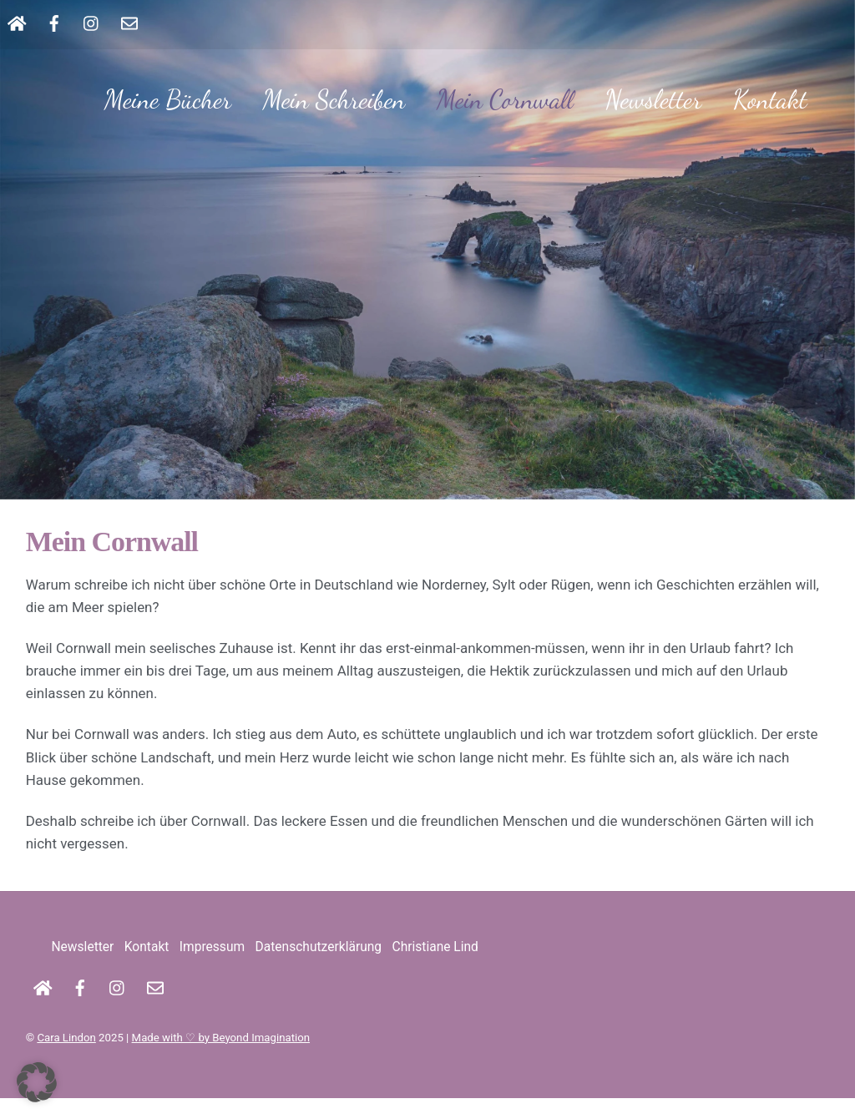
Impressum (212, 967)
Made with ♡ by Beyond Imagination (221, 1057)
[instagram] (92, 21)
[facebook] (54, 21)
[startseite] (16, 21)
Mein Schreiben (334, 99)
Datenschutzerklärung (318, 967)
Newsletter (653, 99)
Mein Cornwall (505, 99)
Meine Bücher (167, 99)
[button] (36, 1082)
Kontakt (770, 99)
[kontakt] (129, 21)
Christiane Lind (435, 967)
